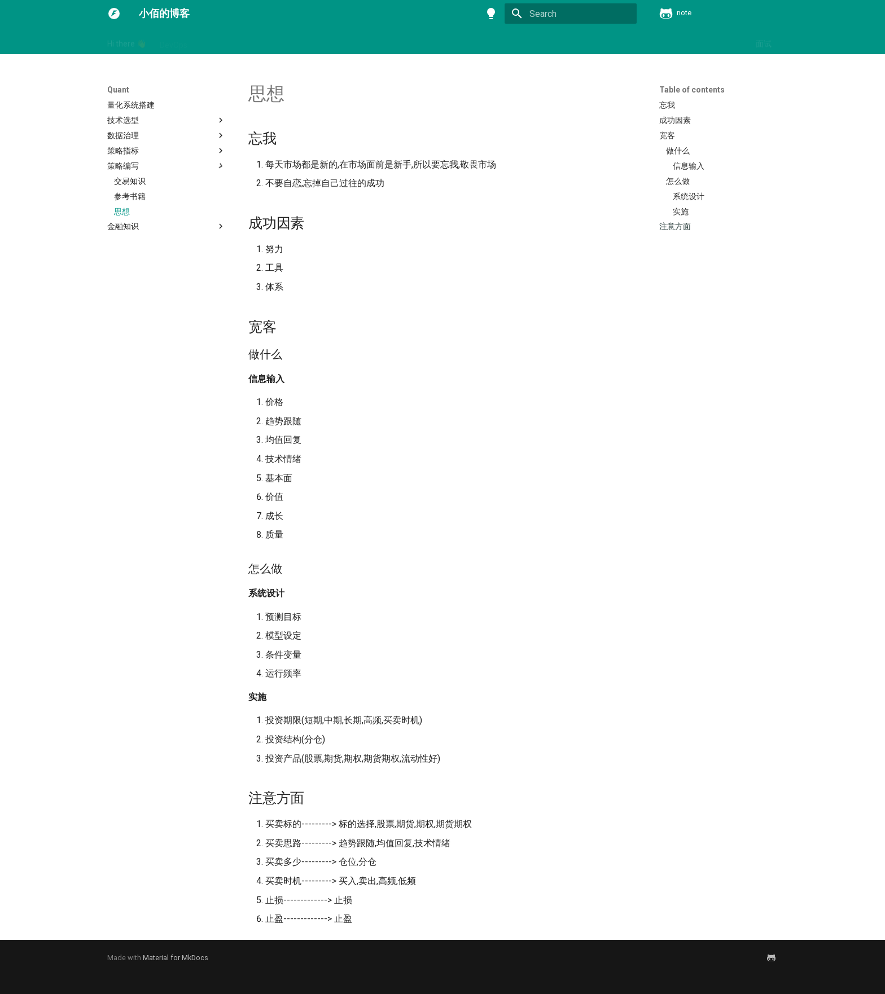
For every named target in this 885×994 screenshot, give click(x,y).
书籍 (357, 41)
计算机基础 (677, 41)
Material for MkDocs (175, 957)
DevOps (173, 41)
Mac (265, 41)
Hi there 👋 (126, 41)
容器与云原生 (485, 41)
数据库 (534, 41)
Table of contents (692, 89)
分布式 (390, 41)
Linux (210, 41)
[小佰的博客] (114, 13)
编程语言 (628, 41)
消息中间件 (579, 41)
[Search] (571, 13)
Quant (297, 41)
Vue (329, 41)
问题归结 (726, 41)
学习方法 (432, 41)
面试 (764, 41)
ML (238, 41)
